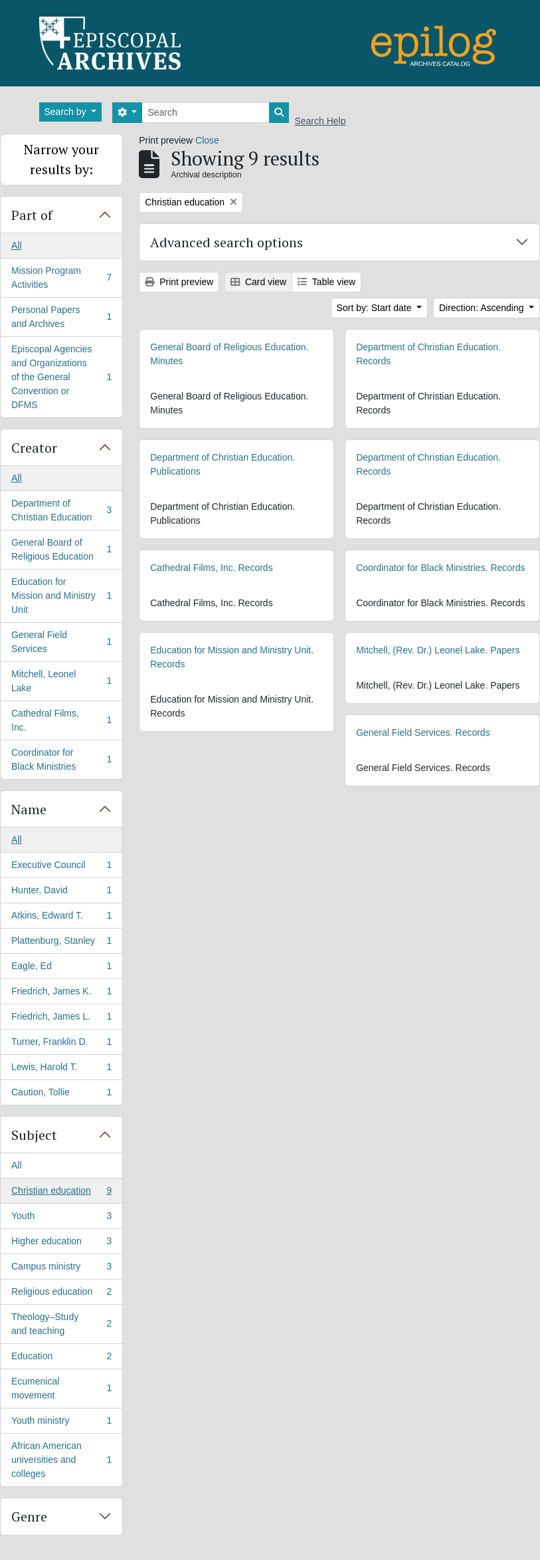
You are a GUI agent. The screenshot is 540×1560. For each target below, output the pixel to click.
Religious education (61, 1294)
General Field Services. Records (423, 732)
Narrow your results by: (61, 159)
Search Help (319, 121)
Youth (61, 1218)
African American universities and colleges (61, 1459)
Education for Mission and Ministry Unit (61, 595)
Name (28, 809)
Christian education (61, 1193)
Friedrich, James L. (61, 1019)
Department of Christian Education (61, 510)
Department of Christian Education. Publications (222, 464)
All (16, 245)
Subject (34, 1135)
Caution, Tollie (61, 1094)
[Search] (205, 112)
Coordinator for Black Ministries (61, 759)
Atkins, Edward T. (61, 918)
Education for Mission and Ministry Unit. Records (232, 657)
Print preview (179, 282)
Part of (31, 215)
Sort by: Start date (375, 307)
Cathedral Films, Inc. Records (211, 567)
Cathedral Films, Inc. (61, 720)
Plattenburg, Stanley (61, 943)
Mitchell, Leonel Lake (61, 681)
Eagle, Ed (61, 968)
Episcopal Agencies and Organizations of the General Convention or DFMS (61, 377)
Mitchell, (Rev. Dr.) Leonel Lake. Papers (437, 650)
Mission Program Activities (61, 277)
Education (61, 1358)
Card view (258, 282)
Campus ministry (61, 1269)
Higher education (61, 1243)
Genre (29, 1516)
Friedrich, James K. (61, 993)
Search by (67, 111)
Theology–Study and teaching (61, 1323)
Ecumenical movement (61, 1388)
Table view (326, 282)
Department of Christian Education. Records (428, 354)
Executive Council (61, 867)
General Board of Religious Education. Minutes (229, 354)
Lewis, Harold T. (61, 1069)
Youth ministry (61, 1423)
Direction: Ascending (483, 307)
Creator (34, 448)
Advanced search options (226, 242)
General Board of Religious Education (61, 549)
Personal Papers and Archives (61, 316)
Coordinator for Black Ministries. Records (440, 567)
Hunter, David (61, 892)
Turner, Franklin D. (61, 1044)
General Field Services (61, 641)
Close (207, 140)
